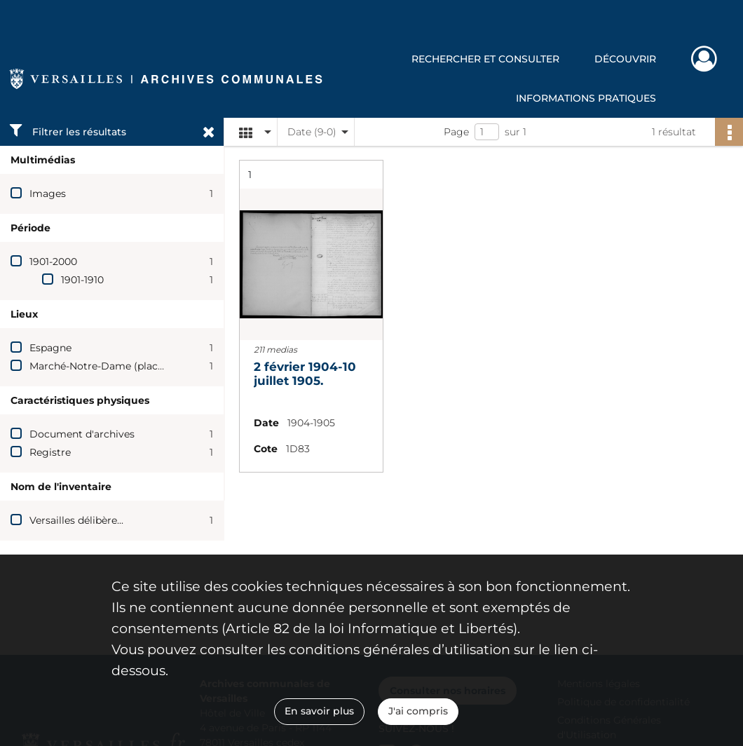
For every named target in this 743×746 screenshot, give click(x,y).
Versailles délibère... (76, 520)
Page (456, 132)
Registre (50, 452)
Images (47, 193)
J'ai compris (418, 711)
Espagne (50, 347)
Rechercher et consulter (485, 59)
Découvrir (625, 59)
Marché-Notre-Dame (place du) (105, 366)
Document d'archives (82, 434)
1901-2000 (53, 261)
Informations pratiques (586, 98)
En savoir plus (319, 711)
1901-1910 (82, 279)
